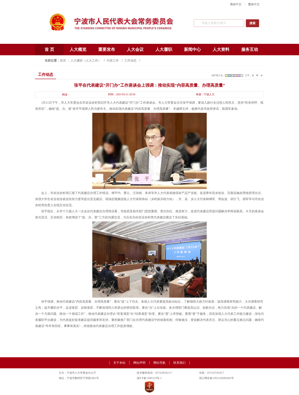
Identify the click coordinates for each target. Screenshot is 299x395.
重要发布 (106, 49)
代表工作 (113, 60)
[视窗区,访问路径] (149, 60)
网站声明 (139, 362)
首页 (63, 60)
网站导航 (159, 362)
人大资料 (221, 49)
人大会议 (135, 49)
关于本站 (119, 362)
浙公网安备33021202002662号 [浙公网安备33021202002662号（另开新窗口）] (216, 378)
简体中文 (235, 4)
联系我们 (179, 362)
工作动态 (130, 60)
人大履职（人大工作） (86, 60)
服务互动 (249, 49)
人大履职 (163, 49)
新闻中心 (192, 49)
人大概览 (78, 49)
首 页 (49, 49)
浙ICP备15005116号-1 (149, 378)
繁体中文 (254, 4)
